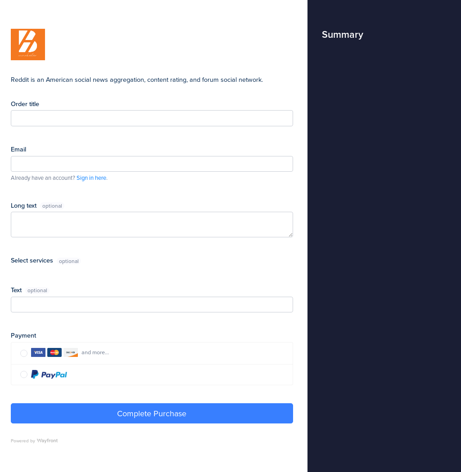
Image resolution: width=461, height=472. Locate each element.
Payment (23, 335)
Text (17, 289)
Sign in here (91, 178)
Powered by (34, 440)
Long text (24, 205)
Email (18, 149)
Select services (33, 260)
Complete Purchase (151, 413)
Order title (25, 103)
